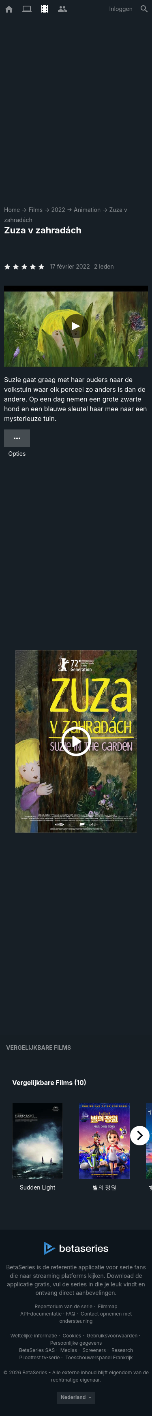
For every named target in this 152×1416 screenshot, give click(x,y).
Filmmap (108, 1306)
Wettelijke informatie (33, 1336)
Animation (87, 209)
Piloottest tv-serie (39, 1357)
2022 (58, 209)
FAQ (70, 1314)
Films (35, 209)
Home (12, 209)
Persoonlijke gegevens (76, 1343)
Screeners (94, 1350)
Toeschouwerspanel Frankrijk (99, 1357)
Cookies (71, 1336)
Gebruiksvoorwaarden (112, 1336)
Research (122, 1350)
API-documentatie (41, 1314)
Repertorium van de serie (63, 1306)
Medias (68, 1350)
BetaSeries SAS (37, 1350)
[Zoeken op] (144, 9)
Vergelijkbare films (38, 1047)
